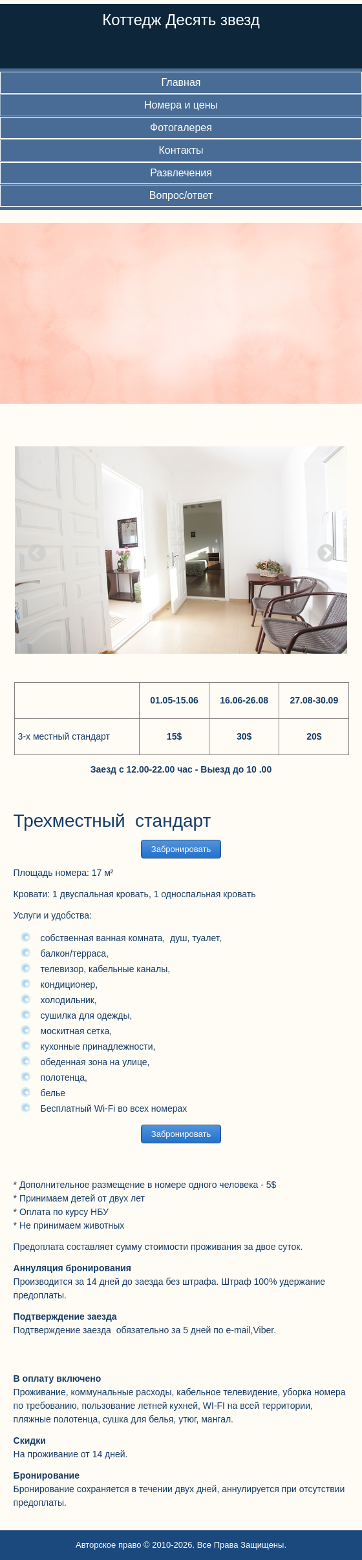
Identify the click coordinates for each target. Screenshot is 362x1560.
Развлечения (181, 172)
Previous (33, 549)
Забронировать (181, 849)
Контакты (180, 150)
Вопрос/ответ (181, 195)
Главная (181, 82)
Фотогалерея (181, 127)
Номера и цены (181, 104)
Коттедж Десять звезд (181, 19)
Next (322, 549)
